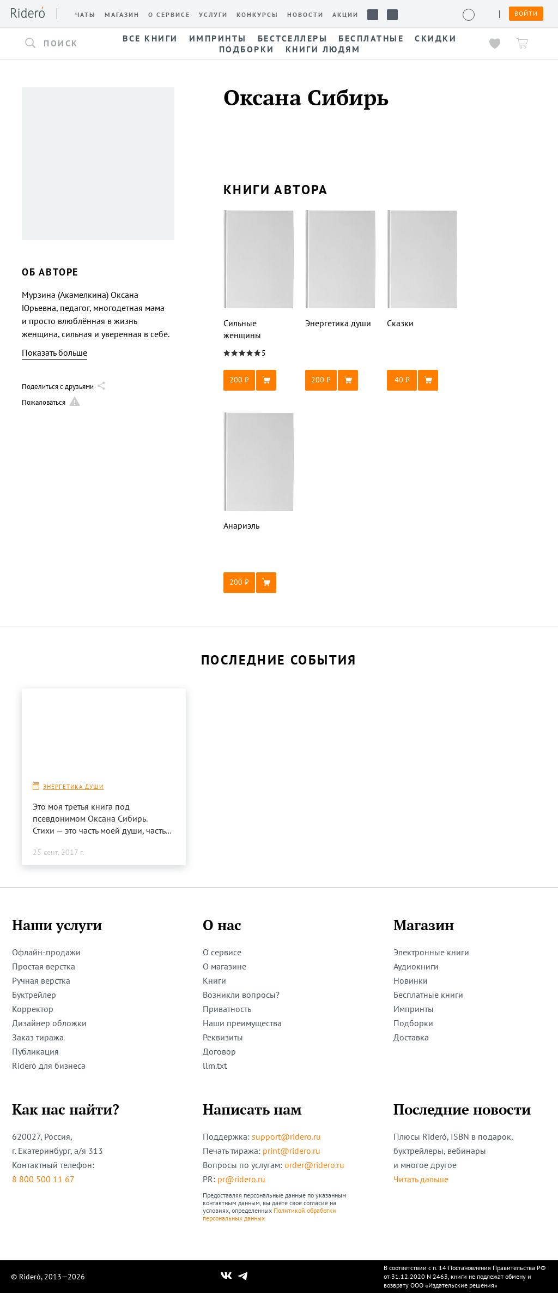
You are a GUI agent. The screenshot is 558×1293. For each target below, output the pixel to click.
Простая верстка (43, 966)
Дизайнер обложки (49, 1022)
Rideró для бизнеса (49, 1065)
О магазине (224, 966)
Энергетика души (73, 787)
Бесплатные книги (428, 994)
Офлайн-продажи (46, 952)
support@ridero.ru (286, 1136)
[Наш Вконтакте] (226, 1276)
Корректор (32, 1008)
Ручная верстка (41, 980)
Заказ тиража (38, 1037)
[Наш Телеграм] (243, 1276)
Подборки (413, 1022)
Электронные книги (431, 952)
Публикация (35, 1051)
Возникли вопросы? (241, 994)
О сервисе (222, 952)
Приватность (227, 1008)
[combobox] (60, 43)
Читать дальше (420, 1179)
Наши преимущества (242, 1022)
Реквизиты (223, 1037)
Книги (214, 980)
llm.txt (215, 1065)
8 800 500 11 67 (43, 1179)
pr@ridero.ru (241, 1179)
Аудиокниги (416, 966)
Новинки (410, 980)
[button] (60, 43)
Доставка (411, 1037)
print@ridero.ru (291, 1150)
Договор (219, 1051)
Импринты (413, 1008)
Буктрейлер (34, 994)
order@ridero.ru (314, 1164)
